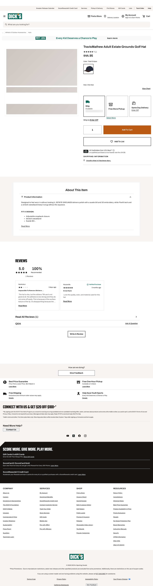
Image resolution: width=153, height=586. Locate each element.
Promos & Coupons (82, 517)
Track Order (140, 8)
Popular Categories (83, 533)
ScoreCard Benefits (46, 497)
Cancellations (118, 497)
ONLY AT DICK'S (118, 545)
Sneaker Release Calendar (45, 8)
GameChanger (81, 501)
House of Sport (81, 497)
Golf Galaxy (80, 509)
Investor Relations (9, 521)
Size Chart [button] (146, 89)
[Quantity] (92, 129)
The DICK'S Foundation (11, 505)
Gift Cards (121, 8)
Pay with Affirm (45, 525)
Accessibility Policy (91, 579)
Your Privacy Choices (120, 579)
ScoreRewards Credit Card (49, 501)
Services (84, 8)
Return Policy (117, 493)
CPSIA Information (119, 537)
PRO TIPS (116, 541)
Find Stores (110, 8)
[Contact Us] (11, 429)
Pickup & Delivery (97, 8)
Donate (84, 398)
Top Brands (80, 529)
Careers (5, 497)
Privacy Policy (61, 579)
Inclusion (6, 513)
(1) (96, 52)
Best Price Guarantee (120, 505)
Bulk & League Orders (83, 505)
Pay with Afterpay (45, 529)
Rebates (79, 521)
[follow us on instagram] (85, 436)
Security (116, 533)
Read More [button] (25, 226)
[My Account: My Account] (130, 16)
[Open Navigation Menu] (4, 16)
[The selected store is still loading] (94, 16)
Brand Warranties (119, 525)
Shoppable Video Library (84, 525)
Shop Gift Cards (29, 457)
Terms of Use (31, 579)
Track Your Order (45, 509)
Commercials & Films (10, 517)
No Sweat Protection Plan (122, 521)
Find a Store (80, 493)
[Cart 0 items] (146, 16)
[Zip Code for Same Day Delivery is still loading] (111, 16)
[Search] (78, 24)
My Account (44, 493)
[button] (111, 118)
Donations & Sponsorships (12, 501)
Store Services (44, 513)
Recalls (115, 517)
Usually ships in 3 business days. (97, 160)
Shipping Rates (118, 501)
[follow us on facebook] (79, 436)
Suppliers (6, 533)
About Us (6, 493)
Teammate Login (8, 537)
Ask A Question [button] (131, 323)
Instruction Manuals (119, 529)
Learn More (112, 38)
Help (149, 8)
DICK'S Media (7, 509)
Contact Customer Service (48, 505)
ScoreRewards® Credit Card (67, 8)
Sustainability (7, 525)
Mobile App (43, 521)
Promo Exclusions (119, 513)
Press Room (7, 529)
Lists (130, 8)
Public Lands (80, 513)
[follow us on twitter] (73, 436)
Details (11, 398)
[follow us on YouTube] (67, 436)
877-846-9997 (101, 574)
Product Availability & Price (122, 509)
